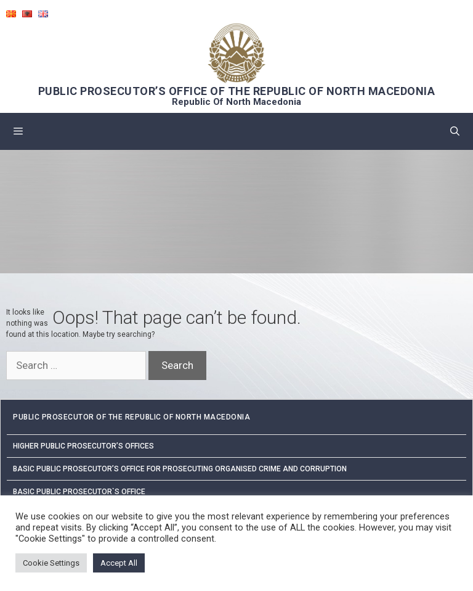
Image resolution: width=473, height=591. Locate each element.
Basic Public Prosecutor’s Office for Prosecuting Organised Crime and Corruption (180, 469)
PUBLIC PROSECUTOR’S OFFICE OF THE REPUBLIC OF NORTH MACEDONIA (236, 91)
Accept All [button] (118, 563)
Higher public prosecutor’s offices (83, 446)
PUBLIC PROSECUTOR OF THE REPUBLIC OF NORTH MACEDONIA (131, 417)
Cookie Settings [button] (51, 563)
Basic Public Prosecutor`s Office (79, 491)
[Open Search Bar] (455, 131)
